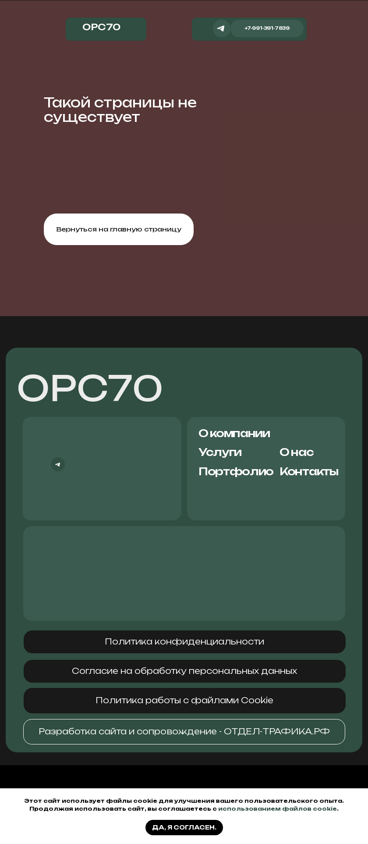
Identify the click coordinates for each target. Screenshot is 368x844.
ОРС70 (90, 388)
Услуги (219, 452)
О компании (234, 433)
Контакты (309, 471)
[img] (203, 26)
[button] (185, 642)
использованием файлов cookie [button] (277, 808)
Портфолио (235, 471)
